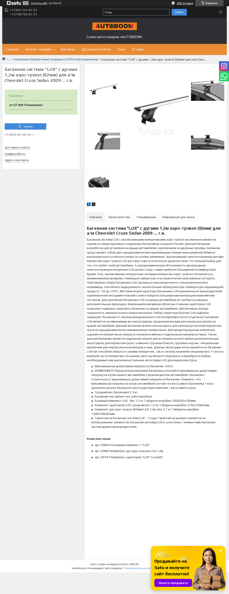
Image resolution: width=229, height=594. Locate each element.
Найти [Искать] (179, 12)
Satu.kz (134, 564)
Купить (28, 126)
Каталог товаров (38, 49)
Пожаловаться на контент (140, 568)
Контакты (68, 49)
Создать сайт (39, 3)
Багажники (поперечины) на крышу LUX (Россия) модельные (56, 59)
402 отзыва (185, 3)
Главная (12, 49)
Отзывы (137, 49)
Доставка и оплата (96, 49)
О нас (121, 49)
